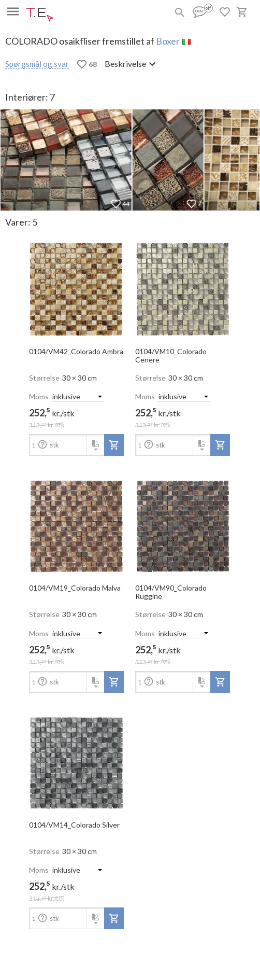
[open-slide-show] (76, 286)
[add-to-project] (114, 445)
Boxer (168, 41)
